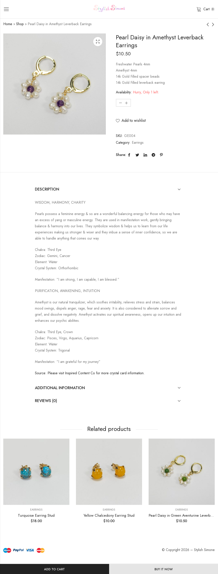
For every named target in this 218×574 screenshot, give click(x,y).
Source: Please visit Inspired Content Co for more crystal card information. (90, 373)
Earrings (138, 142)
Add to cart (54, 569)
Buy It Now (163, 569)
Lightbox (97, 41)
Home (7, 23)
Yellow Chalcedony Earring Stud (109, 515)
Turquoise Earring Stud (36, 515)
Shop (20, 23)
